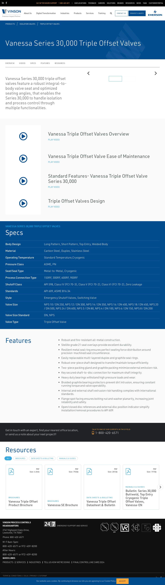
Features (45, 63)
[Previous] (89, 73)
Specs (33, 63)
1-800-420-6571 (105, 433)
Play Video (54, 139)
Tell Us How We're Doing (57, 562)
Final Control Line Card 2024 (88, 562)
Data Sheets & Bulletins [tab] (42, 458)
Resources (60, 63)
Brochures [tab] (20, 458)
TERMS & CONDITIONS (12, 576)
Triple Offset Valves (49, 24)
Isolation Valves (27, 24)
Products (10, 24)
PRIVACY (33, 576)
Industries (35, 562)
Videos (22, 63)
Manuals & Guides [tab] (67, 458)
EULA (26, 576)
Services (21, 562)
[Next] (155, 73)
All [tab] (8, 458)
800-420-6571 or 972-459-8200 (20, 546)
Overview (9, 63)
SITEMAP (43, 576)
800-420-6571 (17, 537)
